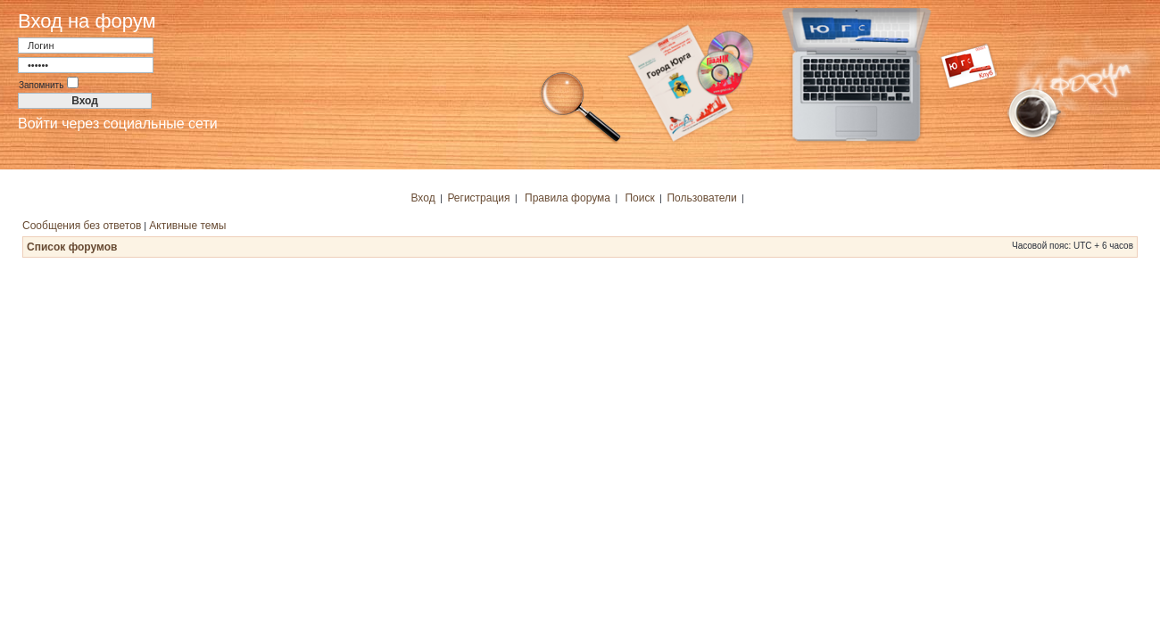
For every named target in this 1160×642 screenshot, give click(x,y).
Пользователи (701, 198)
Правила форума (567, 198)
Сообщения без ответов (81, 225)
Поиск (639, 198)
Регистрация (478, 198)
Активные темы (187, 225)
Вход (423, 198)
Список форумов (72, 247)
